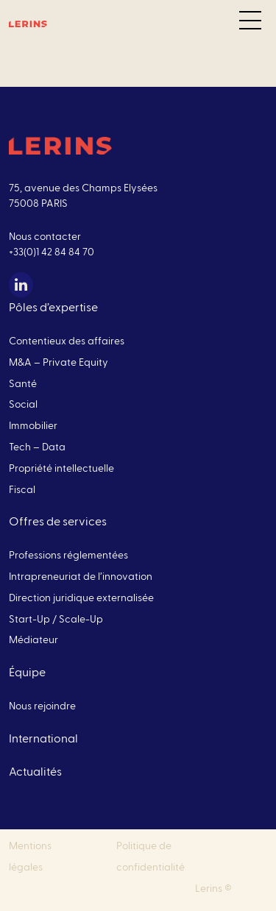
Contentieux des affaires (66, 341)
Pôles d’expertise (53, 307)
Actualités (35, 772)
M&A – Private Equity (58, 363)
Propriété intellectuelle (61, 469)
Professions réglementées (68, 555)
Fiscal (22, 490)
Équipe (27, 672)
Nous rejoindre (42, 706)
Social (23, 405)
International (43, 739)
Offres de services (58, 522)
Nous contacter (45, 237)
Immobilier (33, 426)
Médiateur (33, 640)
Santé (23, 384)
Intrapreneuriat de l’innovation (80, 577)
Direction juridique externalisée (81, 598)
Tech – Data (37, 447)
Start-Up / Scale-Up (56, 619)
